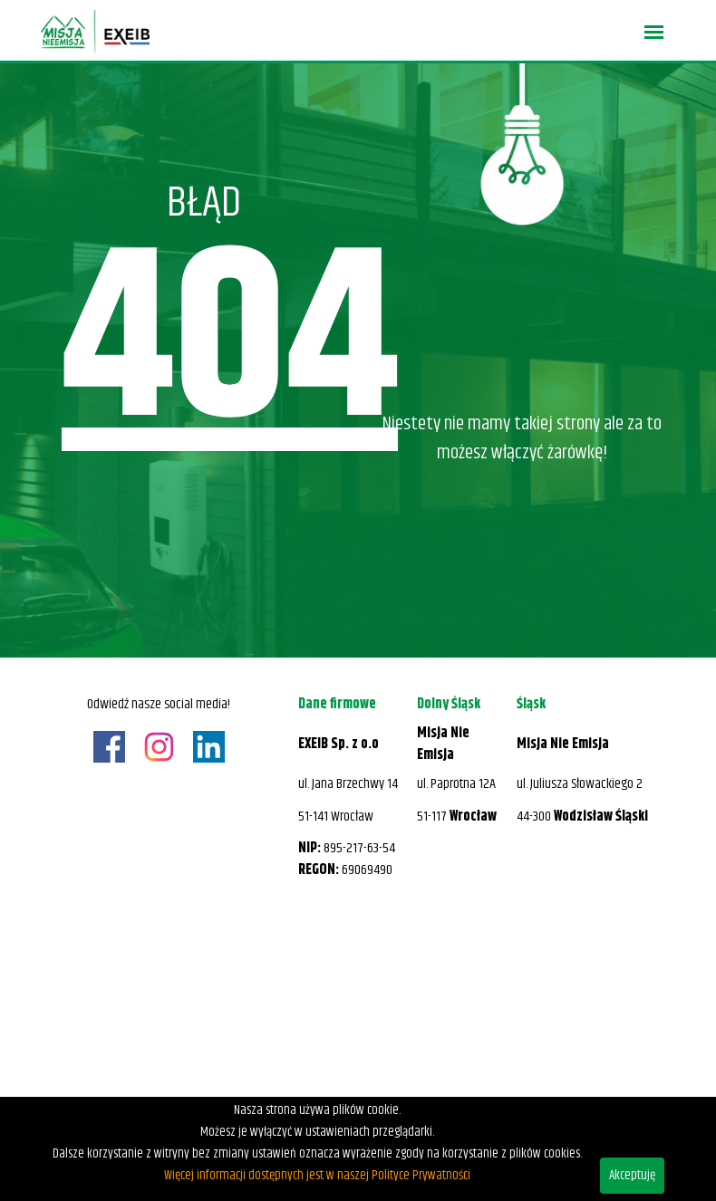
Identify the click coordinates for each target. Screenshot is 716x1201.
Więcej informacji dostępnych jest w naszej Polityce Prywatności (317, 1176)
